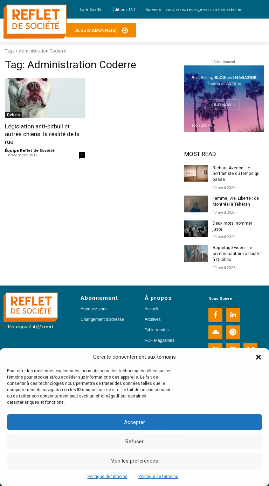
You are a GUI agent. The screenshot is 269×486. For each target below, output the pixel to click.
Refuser (134, 441)
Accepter (134, 422)
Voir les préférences (134, 461)
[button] (258, 357)
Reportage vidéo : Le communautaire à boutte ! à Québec (238, 253)
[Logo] (35, 22)
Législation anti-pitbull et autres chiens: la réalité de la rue (42, 134)
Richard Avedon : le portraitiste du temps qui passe (236, 173)
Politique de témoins (107, 476)
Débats (13, 114)
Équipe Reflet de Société (30, 150)
